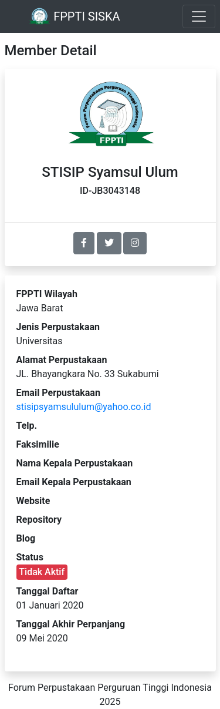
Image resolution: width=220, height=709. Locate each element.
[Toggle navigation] (198, 16)
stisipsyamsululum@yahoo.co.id (83, 406)
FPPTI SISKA (74, 16)
